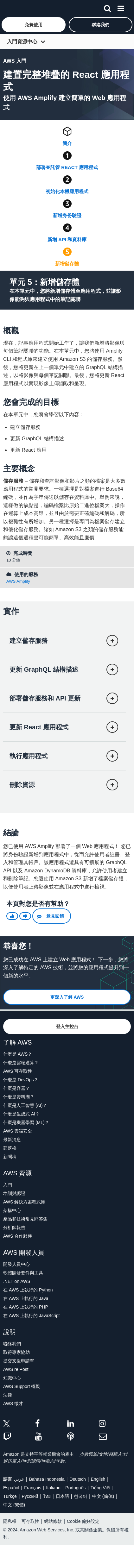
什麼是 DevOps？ (20, 1079)
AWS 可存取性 (17, 1071)
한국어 (80, 1496)
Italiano (53, 1487)
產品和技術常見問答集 (25, 1219)
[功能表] (120, 7)
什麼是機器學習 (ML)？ (26, 1122)
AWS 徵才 (13, 1403)
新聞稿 (9, 1156)
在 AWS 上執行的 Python (28, 1289)
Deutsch (77, 1479)
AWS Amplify (18, 581)
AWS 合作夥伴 (17, 1236)
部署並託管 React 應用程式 (67, 167)
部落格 (9, 1148)
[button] (34, 24)
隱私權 (9, 1521)
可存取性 (30, 1521)
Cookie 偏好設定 (83, 1521)
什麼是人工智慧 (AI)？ (25, 1105)
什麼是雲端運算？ (21, 1062)
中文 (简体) (103, 1496)
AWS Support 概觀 (21, 1386)
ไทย (47, 1496)
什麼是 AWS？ (17, 1054)
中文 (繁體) (14, 1504)
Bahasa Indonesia (47, 1479)
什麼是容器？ (16, 1088)
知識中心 (12, 1377)
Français (32, 1487)
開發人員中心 (16, 1264)
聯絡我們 (12, 1343)
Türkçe (10, 1496)
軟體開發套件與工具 (23, 1272)
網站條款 (53, 1521)
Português (75, 1487)
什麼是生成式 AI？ (21, 1113)
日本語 (62, 1496)
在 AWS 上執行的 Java (25, 1298)
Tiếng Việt (101, 1487)
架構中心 (12, 1210)
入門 (7, 1184)
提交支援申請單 (18, 1360)
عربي (19, 1479)
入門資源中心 (22, 41)
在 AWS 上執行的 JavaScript (31, 1315)
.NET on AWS (16, 1281)
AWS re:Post (16, 1369)
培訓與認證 (14, 1193)
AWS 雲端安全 (17, 1131)
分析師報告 (14, 1227)
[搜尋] (107, 7)
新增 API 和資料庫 (67, 239)
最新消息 (12, 1139)
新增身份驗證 (67, 215)
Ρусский (30, 1496)
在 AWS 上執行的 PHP (25, 1306)
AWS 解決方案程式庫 (24, 1201)
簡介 (67, 143)
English (98, 1479)
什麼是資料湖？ (18, 1096)
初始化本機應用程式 (67, 191)
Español (11, 1487)
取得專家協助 (16, 1352)
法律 (7, 1394)
